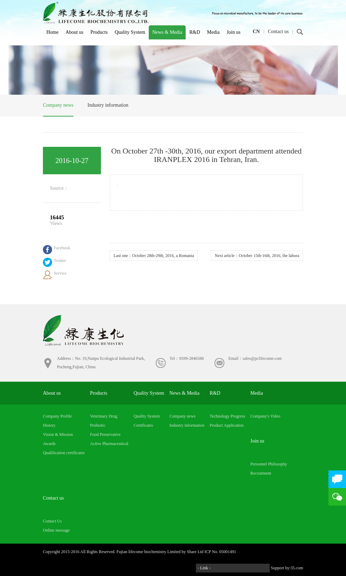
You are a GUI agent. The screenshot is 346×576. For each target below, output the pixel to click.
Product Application (226, 425)
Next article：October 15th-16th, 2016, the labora (257, 255)
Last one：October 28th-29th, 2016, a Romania (154, 255)
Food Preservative (105, 434)
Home (52, 32)
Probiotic (97, 425)
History (49, 425)
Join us (234, 32)
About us (74, 32)
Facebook (62, 247)
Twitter (60, 260)
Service (60, 273)
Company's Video (265, 416)
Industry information (108, 105)
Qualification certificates (64, 452)
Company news (58, 105)
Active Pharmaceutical (109, 443)
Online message (56, 530)
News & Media (167, 32)
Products (99, 32)
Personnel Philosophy (268, 464)
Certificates (143, 425)
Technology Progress (227, 416)
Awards (49, 443)
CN (256, 31)
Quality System (130, 32)
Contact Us (52, 521)
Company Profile (57, 416)
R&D (194, 32)
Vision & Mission (58, 434)
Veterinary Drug (103, 416)
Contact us (278, 31)
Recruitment (260, 473)
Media (213, 32)
